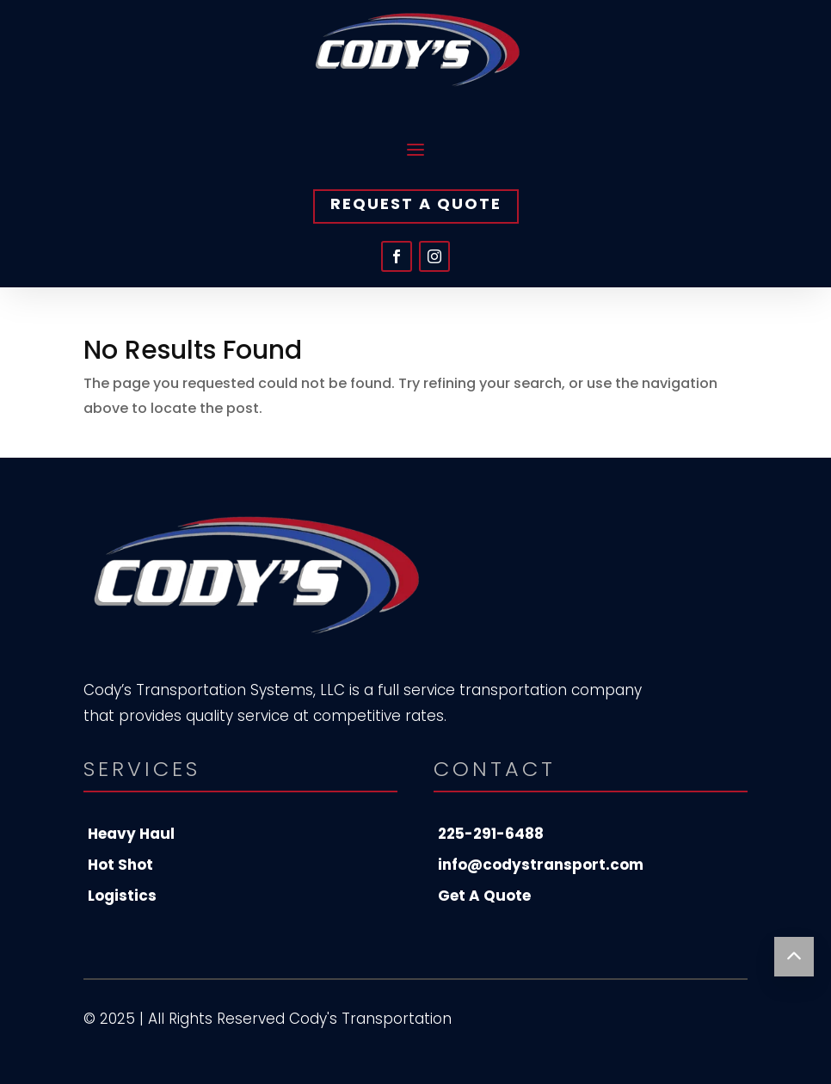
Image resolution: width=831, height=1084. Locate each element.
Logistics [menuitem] (122, 895)
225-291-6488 (491, 833)
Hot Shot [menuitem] (120, 864)
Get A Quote (484, 895)
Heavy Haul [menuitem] (131, 833)
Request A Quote (416, 203)
